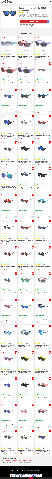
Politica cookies (37, 470)
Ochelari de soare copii (24, 462)
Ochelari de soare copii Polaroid (9, 462)
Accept (31, 478)
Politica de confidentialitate (26, 470)
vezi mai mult (32, 17)
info (15, 59)
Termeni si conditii (15, 470)
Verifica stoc (39, 21)
